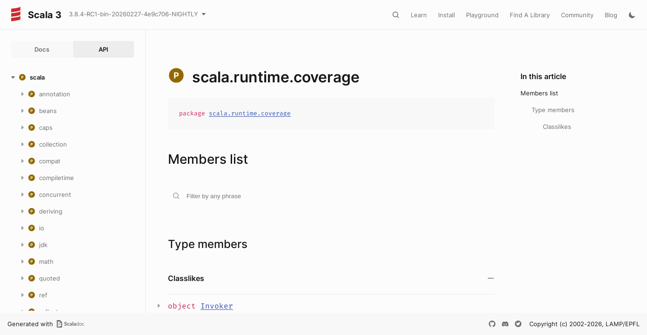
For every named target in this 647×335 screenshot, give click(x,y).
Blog (611, 15)
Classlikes (557, 126)
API (103, 49)
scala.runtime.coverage (250, 113)
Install (446, 15)
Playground (482, 15)
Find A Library (530, 15)
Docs (41, 49)
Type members (553, 110)
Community (577, 15)
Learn (419, 15)
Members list (539, 93)
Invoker (216, 306)
